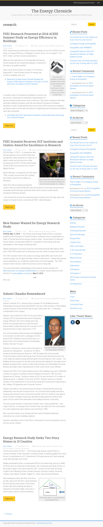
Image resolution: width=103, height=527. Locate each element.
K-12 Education (76, 254)
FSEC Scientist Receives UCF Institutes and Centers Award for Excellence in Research (33, 143)
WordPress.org (76, 308)
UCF (98, 3)
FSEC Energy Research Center (84, 3)
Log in (72, 297)
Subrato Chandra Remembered (24, 294)
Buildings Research (77, 227)
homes (61, 446)
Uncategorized (75, 284)
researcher (6, 301)
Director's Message (77, 234)
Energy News (75, 238)
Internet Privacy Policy (44, 523)
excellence (38, 150)
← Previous (7, 514)
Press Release (75, 262)
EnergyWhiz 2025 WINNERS (81, 48)
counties (55, 446)
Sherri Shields (7, 46)
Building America (39, 298)
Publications (74, 265)
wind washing (25, 448)
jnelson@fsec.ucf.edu (21, 273)
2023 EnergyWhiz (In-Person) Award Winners (81, 86)
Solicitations (74, 269)
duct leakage (35, 231)
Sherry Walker (77, 76)
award (33, 150)
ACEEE (35, 46)
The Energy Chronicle (51, 11)
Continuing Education (78, 231)
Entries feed (74, 301)
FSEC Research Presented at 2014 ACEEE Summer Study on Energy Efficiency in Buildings (30, 37)
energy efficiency (55, 298)
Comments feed (76, 304)
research (10, 48)
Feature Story (75, 242)
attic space (43, 446)
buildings (41, 46)
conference (52, 46)
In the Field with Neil (77, 250)
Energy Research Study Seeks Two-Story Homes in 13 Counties (31, 439)
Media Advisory (76, 258)
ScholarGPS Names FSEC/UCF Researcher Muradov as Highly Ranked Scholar (82, 54)
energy (57, 46)
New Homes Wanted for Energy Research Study (31, 224)
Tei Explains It (75, 273)
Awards (73, 223)
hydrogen (45, 150)
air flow (37, 446)
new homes (47, 231)
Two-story (17, 448)
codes (46, 46)
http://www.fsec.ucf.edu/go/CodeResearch (20, 271)
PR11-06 (5, 448)
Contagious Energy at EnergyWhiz (83, 44)
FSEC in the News (77, 246)
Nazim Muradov (53, 150)
